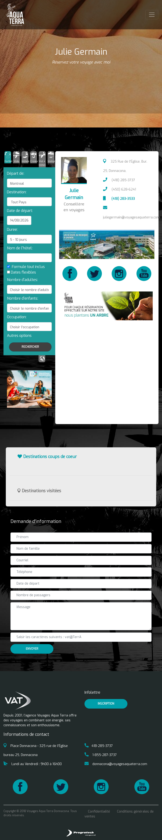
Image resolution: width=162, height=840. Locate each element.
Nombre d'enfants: (22, 298)
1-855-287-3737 (100, 755)
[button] (19, 335)
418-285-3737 (98, 746)
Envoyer (32, 649)
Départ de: (15, 173)
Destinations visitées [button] (39, 491)
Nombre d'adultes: (22, 279)
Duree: (12, 229)
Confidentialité (99, 811)
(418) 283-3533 (119, 199)
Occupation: (16, 317)
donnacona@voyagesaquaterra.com (115, 764)
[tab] (7, 157)
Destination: (16, 192)
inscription (106, 704)
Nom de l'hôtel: (19, 248)
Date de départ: (20, 210)
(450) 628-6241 (119, 189)
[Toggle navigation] (151, 14)
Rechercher (30, 347)
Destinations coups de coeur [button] (47, 456)
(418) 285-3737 (119, 180)
